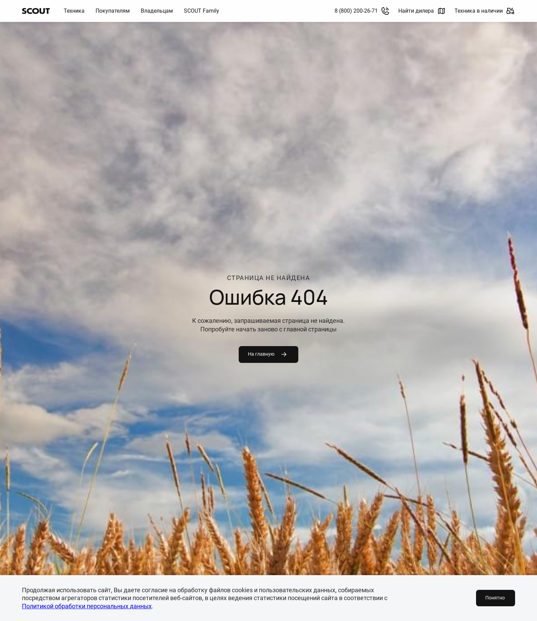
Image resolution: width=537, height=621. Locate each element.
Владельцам (157, 11)
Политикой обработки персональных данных (87, 606)
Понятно (495, 597)
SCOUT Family (201, 11)
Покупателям (113, 11)
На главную (268, 354)
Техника (74, 11)
